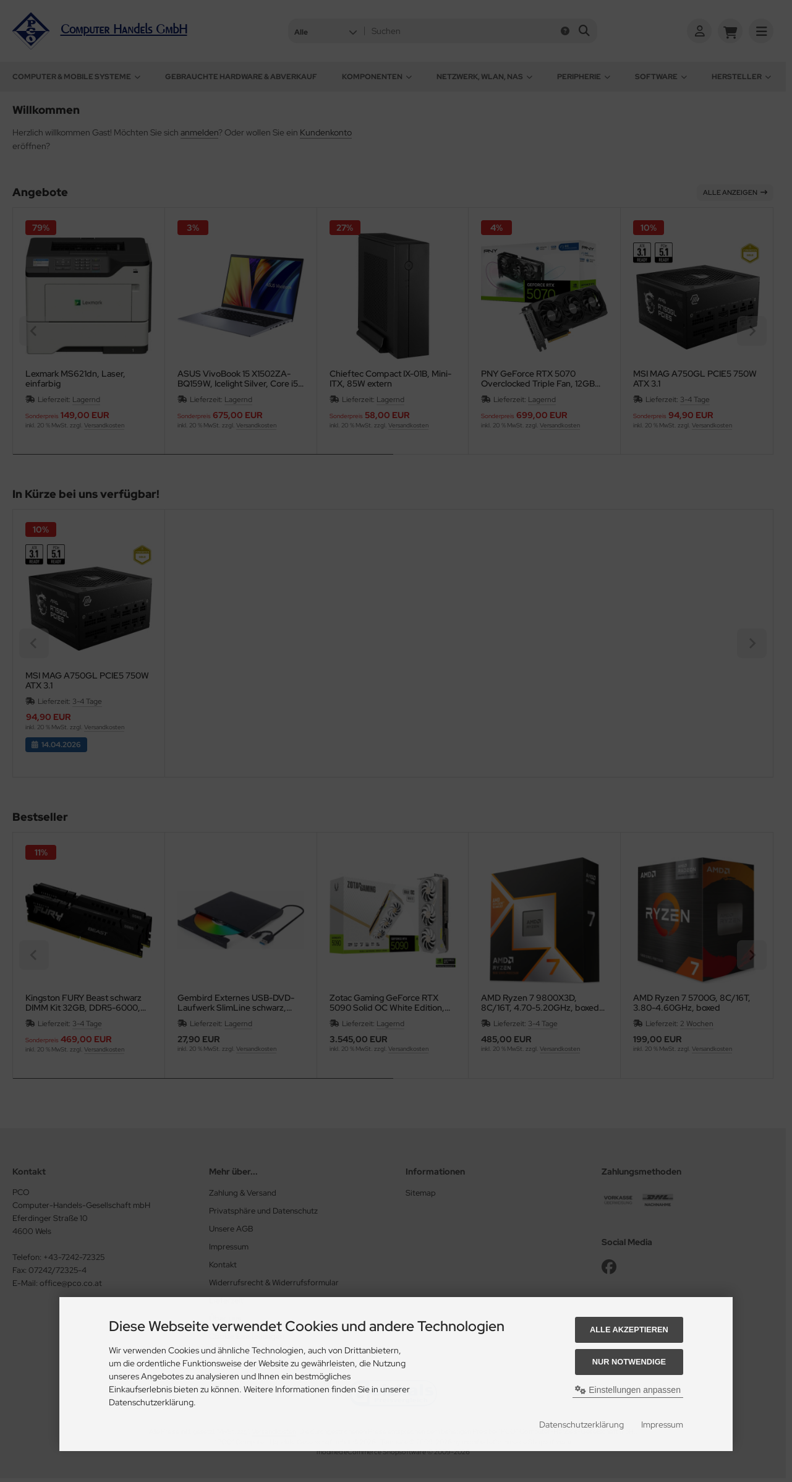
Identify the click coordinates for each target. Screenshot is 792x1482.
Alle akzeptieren (629, 1329)
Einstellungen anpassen (628, 1390)
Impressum (662, 1424)
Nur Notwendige (629, 1361)
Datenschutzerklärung (581, 1424)
